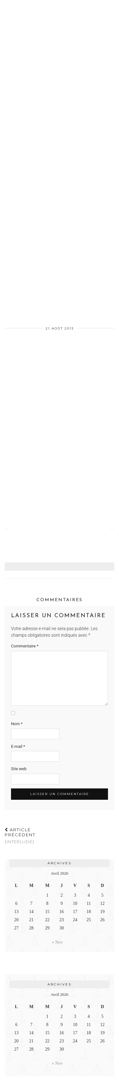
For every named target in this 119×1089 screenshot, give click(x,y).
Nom (17, 723)
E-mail (18, 746)
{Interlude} (32, 835)
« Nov (57, 942)
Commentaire (24, 646)
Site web (18, 768)
